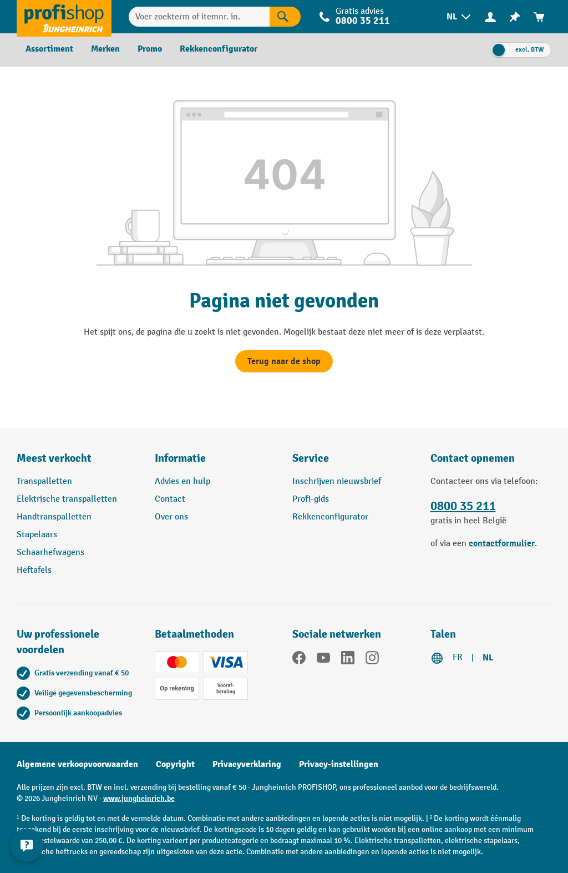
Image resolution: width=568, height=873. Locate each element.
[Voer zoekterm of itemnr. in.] (199, 17)
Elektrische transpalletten (67, 499)
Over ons (171, 517)
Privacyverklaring (246, 764)
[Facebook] (299, 660)
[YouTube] (323, 660)
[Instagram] (372, 660)
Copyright (175, 764)
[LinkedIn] (347, 660)
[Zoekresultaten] (285, 17)
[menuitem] (459, 17)
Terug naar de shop (284, 361)
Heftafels (34, 570)
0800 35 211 (363, 20)
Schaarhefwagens (50, 552)
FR (458, 657)
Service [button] (310, 458)
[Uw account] (490, 16)
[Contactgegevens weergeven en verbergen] (27, 845)
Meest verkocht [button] (54, 458)
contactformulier (502, 543)
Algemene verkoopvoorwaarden (77, 764)
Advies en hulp (182, 481)
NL (488, 657)
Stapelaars (37, 534)
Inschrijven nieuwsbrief (336, 481)
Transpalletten (44, 481)
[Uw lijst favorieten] (515, 17)
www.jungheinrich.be (139, 798)
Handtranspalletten (54, 517)
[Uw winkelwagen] (539, 17)
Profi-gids (310, 499)
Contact (170, 499)
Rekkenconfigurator (330, 517)
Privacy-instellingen (338, 764)
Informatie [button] (180, 458)
